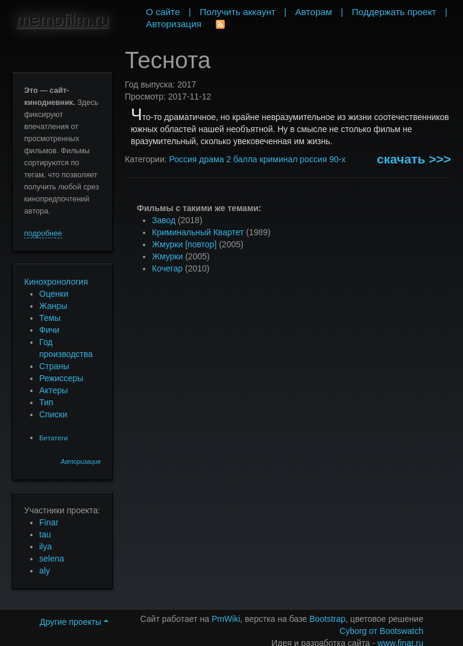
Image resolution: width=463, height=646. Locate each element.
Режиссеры (61, 378)
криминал (279, 159)
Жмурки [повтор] (184, 244)
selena (51, 558)
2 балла (241, 159)
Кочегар (167, 268)
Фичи (49, 330)
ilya (45, 546)
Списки (53, 414)
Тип (46, 402)
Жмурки (167, 256)
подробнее (43, 233)
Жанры (53, 306)
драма (211, 159)
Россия (183, 159)
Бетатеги (53, 438)
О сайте (163, 12)
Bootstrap (327, 619)
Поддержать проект (393, 12)
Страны (54, 366)
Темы (49, 318)
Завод (163, 220)
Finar (48, 522)
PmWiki (226, 619)
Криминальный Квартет (198, 232)
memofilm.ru (62, 19)
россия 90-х (322, 159)
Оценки (53, 294)
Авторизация (81, 461)
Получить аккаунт (238, 12)
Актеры (53, 390)
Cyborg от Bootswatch (381, 631)
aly (44, 570)
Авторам (313, 12)
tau (45, 534)
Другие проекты (74, 622)
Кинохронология (56, 282)
